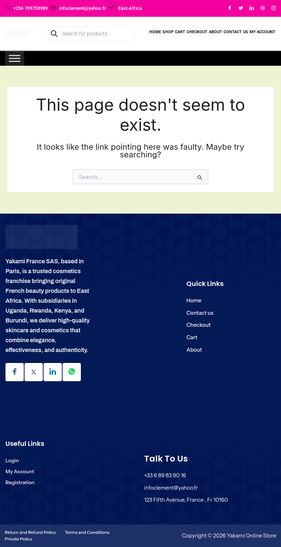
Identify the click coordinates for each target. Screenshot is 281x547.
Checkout (197, 32)
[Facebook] (229, 8)
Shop (167, 32)
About (215, 32)
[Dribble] (262, 8)
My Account (263, 32)
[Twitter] (240, 8)
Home (155, 32)
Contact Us (236, 32)
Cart (180, 32)
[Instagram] (273, 8)
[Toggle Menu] (14, 58)
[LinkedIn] (251, 8)
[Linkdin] (53, 372)
